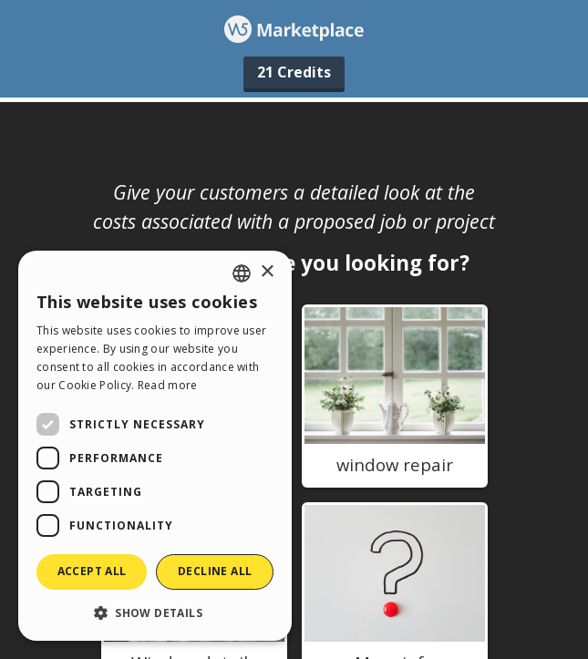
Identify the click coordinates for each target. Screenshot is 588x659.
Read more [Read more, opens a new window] (168, 385)
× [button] (266, 272)
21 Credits (294, 72)
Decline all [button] (215, 571)
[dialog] (155, 446)
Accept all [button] (92, 571)
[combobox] (241, 273)
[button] (154, 612)
